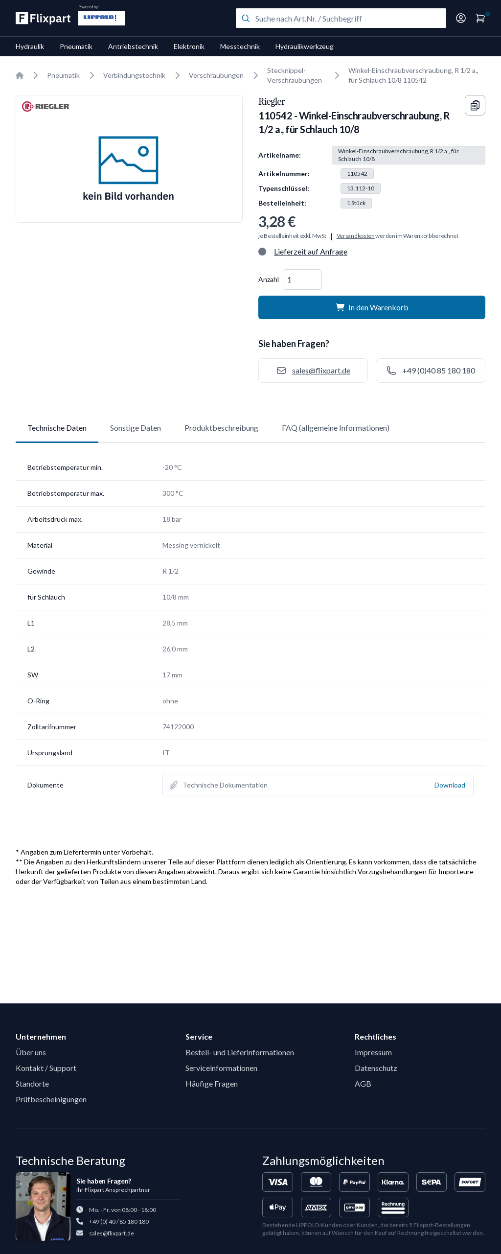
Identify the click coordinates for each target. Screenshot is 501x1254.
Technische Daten (57, 427)
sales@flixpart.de (111, 1233)
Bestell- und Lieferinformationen (239, 1052)
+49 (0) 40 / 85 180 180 (119, 1221)
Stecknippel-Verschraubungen (294, 75)
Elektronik (189, 46)
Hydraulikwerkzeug (304, 46)
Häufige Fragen (211, 1083)
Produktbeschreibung (221, 427)
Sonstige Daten (135, 427)
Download (449, 785)
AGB (363, 1083)
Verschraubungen (216, 75)
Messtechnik (240, 46)
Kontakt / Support (46, 1067)
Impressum (373, 1052)
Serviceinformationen (221, 1067)
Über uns (31, 1052)
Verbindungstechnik (134, 75)
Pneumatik (76, 46)
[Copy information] (475, 105)
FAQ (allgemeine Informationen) (335, 427)
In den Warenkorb (372, 307)
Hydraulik (30, 46)
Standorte (32, 1083)
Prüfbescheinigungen (51, 1099)
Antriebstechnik (133, 46)
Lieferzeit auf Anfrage (310, 251)
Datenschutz (376, 1067)
